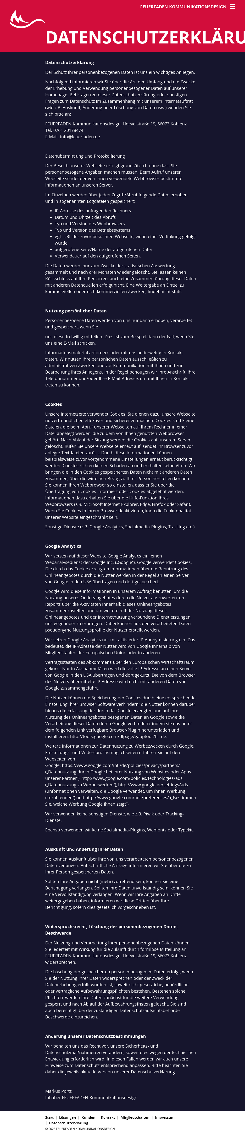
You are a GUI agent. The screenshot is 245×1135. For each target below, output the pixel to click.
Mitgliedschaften (135, 1117)
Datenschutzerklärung (68, 1122)
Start (49, 1117)
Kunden (88, 1117)
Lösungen (67, 1117)
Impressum (164, 1117)
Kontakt (108, 1117)
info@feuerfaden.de (80, 136)
